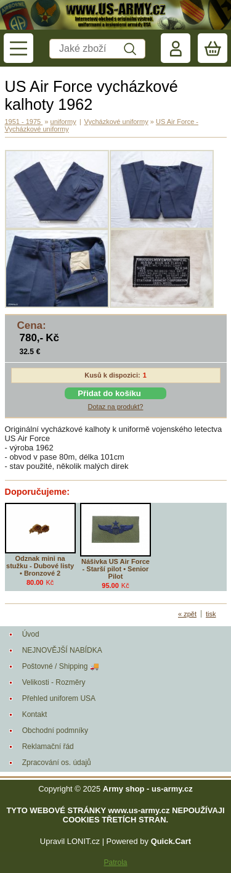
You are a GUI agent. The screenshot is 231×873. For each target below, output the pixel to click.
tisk (211, 614)
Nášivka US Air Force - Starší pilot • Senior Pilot (115, 569)
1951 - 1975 (24, 121)
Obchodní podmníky (55, 730)
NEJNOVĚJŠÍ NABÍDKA (62, 650)
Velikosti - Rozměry (54, 682)
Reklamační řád (48, 746)
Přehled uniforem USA (58, 698)
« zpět (187, 614)
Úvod (30, 634)
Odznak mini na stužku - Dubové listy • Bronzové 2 (40, 566)
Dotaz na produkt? (116, 406)
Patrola (115, 862)
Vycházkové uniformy (116, 121)
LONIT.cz (83, 841)
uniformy (63, 121)
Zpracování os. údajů (56, 762)
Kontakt (34, 714)
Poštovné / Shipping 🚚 (60, 666)
